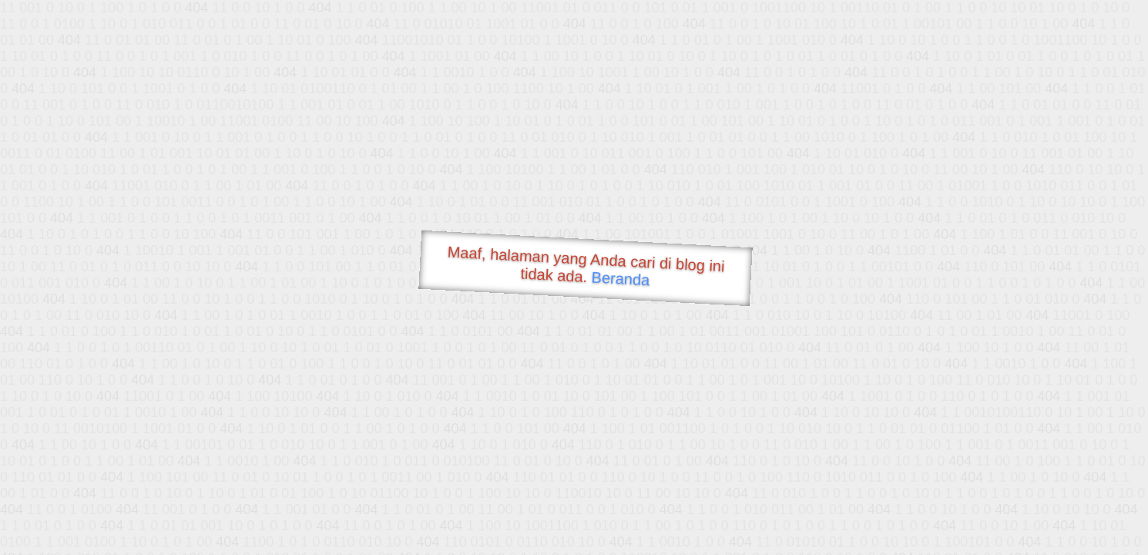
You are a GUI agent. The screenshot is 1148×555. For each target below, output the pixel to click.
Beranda (620, 278)
